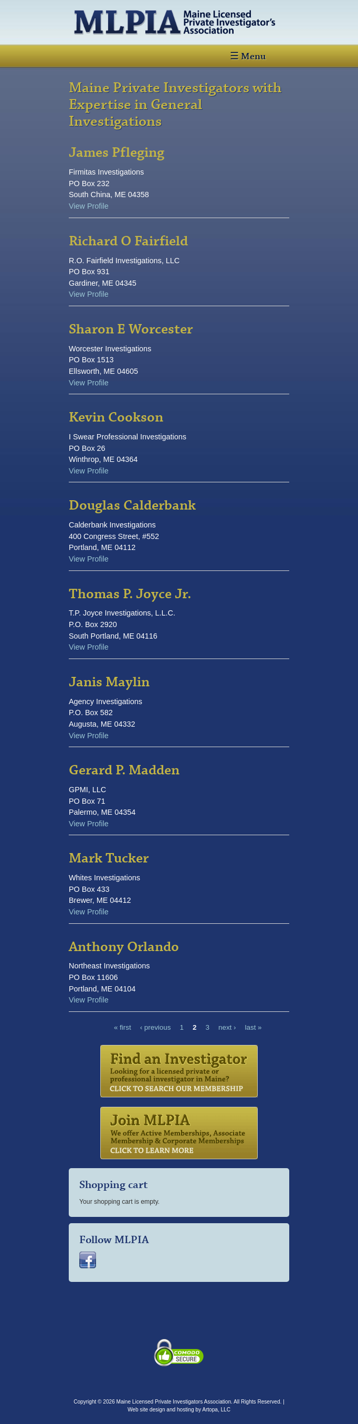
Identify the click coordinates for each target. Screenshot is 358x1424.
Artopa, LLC (216, 1409)
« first (122, 1027)
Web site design (146, 1409)
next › (227, 1027)
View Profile (89, 206)
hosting (185, 1409)
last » (253, 1027)
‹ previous (155, 1027)
